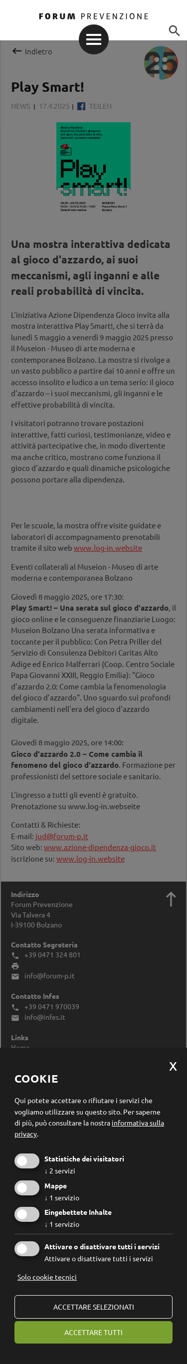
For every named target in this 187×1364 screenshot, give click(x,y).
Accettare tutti (93, 1332)
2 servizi (59, 1170)
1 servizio (61, 1197)
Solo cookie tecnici (47, 1276)
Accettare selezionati (93, 1306)
